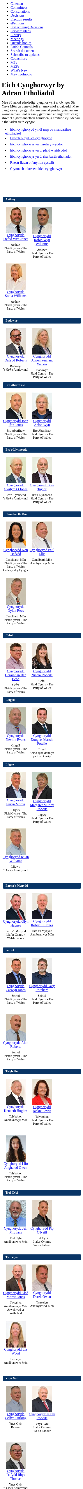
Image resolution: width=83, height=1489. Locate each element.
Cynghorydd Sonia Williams (15, 279)
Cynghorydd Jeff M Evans (16, 1216)
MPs (14, 62)
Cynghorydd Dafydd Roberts (16, 344)
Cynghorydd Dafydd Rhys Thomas (16, 1460)
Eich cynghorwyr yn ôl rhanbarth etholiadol (40, 156)
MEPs (15, 66)
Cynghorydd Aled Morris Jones (15, 1280)
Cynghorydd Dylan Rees (16, 594)
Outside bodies (21, 43)
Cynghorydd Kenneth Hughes (15, 1094)
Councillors (19, 58)
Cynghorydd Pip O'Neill (41, 1216)
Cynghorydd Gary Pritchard (42, 973)
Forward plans (21, 31)
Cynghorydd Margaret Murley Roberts (42, 790)
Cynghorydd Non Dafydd (16, 537)
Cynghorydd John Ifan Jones (15, 408)
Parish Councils (22, 47)
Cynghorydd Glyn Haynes (15, 909)
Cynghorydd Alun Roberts (15, 1030)
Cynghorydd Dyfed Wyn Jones (15, 222)
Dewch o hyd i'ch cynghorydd (31, 138)
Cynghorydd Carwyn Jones (16, 973)
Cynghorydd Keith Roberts (42, 1401)
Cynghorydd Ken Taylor (42, 473)
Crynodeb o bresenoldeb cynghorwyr (36, 168)
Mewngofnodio (21, 74)
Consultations (20, 11)
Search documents (23, 51)
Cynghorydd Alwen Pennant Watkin (42, 346)
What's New (19, 70)
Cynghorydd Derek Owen (42, 1280)
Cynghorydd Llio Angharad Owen (16, 1151)
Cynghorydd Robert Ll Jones (42, 909)
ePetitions (17, 23)
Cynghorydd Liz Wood (15, 1337)
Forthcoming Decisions (27, 27)
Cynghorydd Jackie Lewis (42, 1095)
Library (16, 35)
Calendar (17, 3)
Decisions (17, 15)
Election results (21, 19)
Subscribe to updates (25, 54)
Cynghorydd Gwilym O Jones (16, 473)
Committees (19, 7)
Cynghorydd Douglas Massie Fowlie (42, 725)
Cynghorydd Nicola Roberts (41, 659)
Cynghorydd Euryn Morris (16, 788)
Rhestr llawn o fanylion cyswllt (32, 162)
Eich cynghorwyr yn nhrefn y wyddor (36, 144)
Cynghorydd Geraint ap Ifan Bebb (15, 661)
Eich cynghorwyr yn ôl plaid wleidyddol (38, 150)
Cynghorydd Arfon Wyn (42, 408)
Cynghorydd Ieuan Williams (16, 844)
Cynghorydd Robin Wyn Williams (42, 225)
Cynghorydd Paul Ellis (42, 537)
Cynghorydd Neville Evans (16, 723)
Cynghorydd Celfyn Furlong (15, 1401)
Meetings (17, 39)
